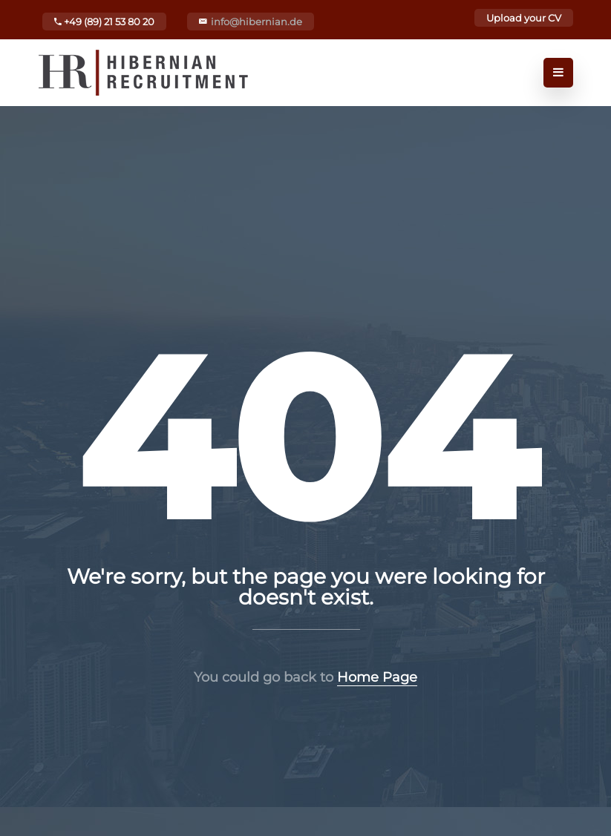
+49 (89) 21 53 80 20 (104, 21)
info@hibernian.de (256, 21)
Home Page (377, 677)
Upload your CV (523, 18)
